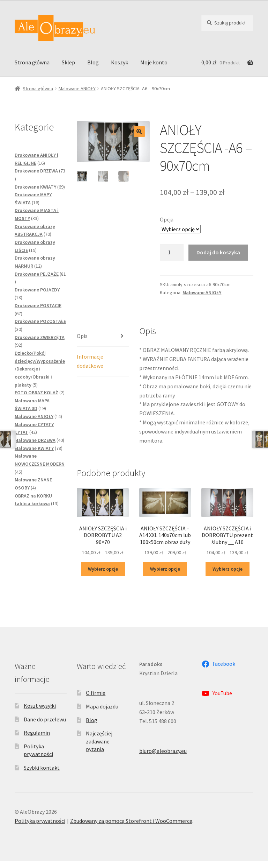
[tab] (103, 336)
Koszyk (119, 62)
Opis (82, 335)
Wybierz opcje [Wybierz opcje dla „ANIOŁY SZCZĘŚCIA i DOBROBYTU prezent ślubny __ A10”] (228, 569)
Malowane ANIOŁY (77, 88)
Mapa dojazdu (102, 706)
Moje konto (154, 62)
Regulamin (37, 732)
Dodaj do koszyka (218, 252)
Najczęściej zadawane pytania (99, 741)
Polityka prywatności (40, 820)
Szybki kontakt (42, 767)
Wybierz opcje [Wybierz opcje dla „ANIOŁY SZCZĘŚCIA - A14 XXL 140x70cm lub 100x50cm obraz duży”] (165, 569)
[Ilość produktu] (172, 253)
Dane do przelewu (45, 719)
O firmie (95, 692)
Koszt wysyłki (40, 705)
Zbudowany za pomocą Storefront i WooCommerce (131, 820)
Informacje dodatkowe (90, 361)
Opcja (166, 219)
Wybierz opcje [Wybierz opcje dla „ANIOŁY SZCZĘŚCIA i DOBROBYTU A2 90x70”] (103, 569)
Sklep (68, 62)
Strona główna (32, 62)
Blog (93, 62)
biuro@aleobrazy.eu (163, 750)
